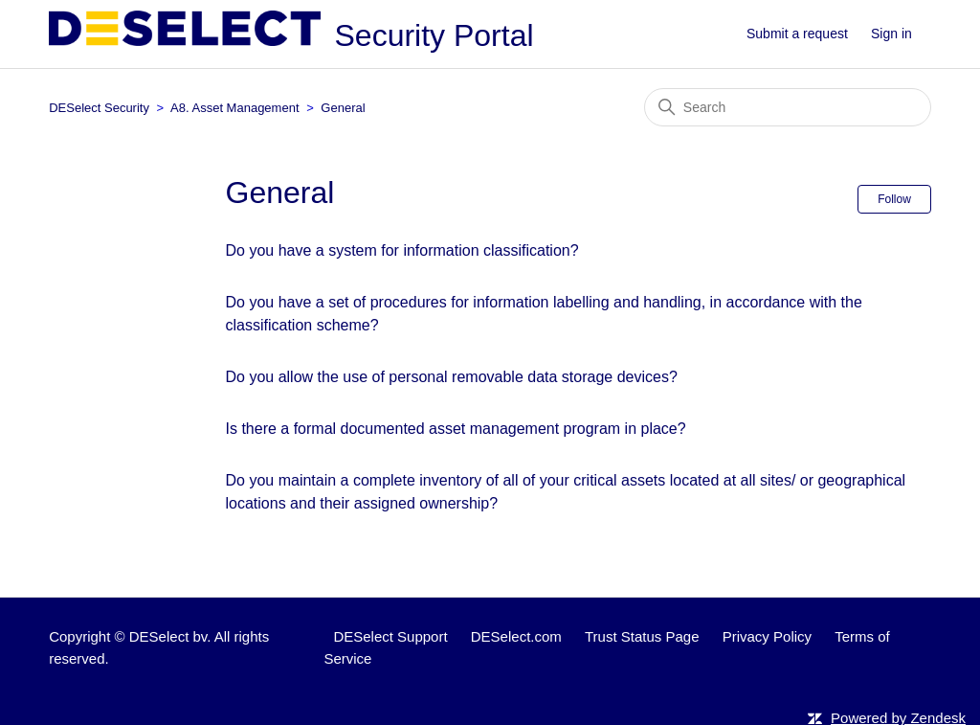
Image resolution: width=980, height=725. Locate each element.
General (343, 108)
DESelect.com (516, 636)
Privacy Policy (767, 636)
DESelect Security (99, 108)
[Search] (787, 107)
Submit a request (797, 33)
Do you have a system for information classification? (402, 250)
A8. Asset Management (234, 108)
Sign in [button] (891, 33)
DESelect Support (390, 636)
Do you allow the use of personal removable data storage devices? (452, 377)
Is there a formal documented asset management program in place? (456, 428)
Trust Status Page (642, 636)
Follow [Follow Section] (894, 199)
